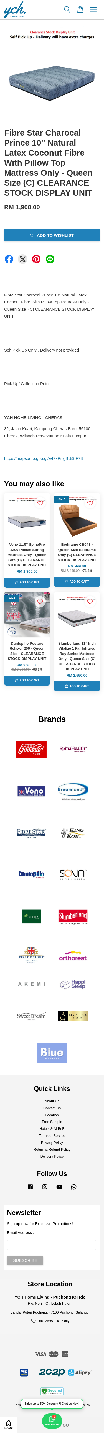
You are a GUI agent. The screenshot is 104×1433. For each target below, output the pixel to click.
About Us (52, 1101)
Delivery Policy (52, 1156)
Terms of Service (52, 1135)
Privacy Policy (52, 1142)
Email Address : (20, 1232)
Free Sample (52, 1122)
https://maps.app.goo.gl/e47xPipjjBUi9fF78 (43, 458)
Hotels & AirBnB (52, 1129)
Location (52, 1115)
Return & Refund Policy (52, 1149)
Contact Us (52, 1108)
